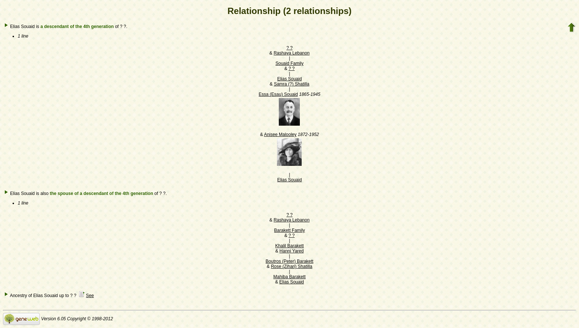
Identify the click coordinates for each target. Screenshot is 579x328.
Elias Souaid (289, 78)
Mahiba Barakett (289, 276)
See (90, 295)
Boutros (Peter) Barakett (289, 261)
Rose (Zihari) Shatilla (291, 266)
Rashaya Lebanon (291, 53)
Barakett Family (289, 230)
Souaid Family (289, 63)
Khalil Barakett (289, 245)
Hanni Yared (292, 251)
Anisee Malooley (280, 134)
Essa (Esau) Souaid (278, 94)
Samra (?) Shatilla (291, 84)
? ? (290, 47)
